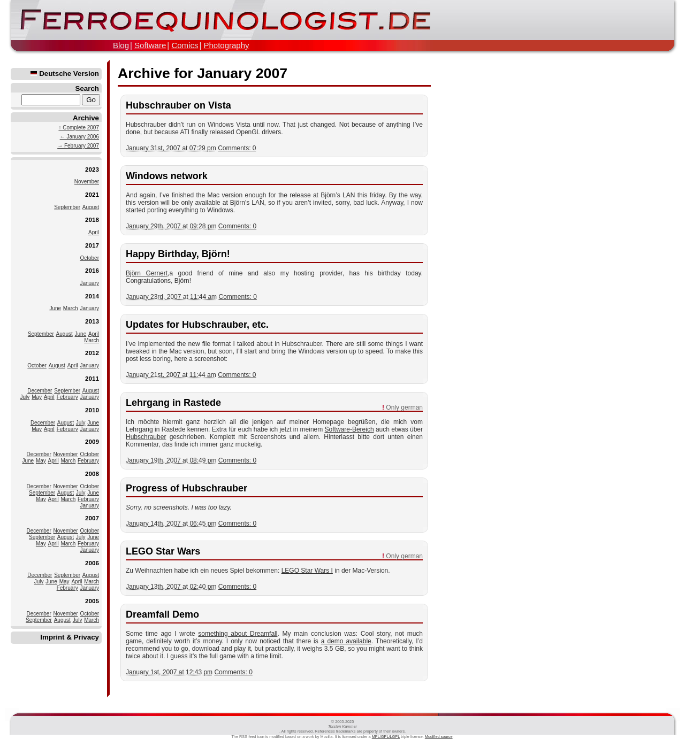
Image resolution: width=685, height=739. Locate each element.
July (25, 397)
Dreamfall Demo (162, 614)
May (37, 397)
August (90, 207)
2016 (92, 270)
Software (150, 45)
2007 (92, 517)
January (89, 283)
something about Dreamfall (237, 633)
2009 (92, 441)
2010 (92, 409)
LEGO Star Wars (163, 551)
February (67, 397)
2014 (92, 295)
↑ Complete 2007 (78, 127)
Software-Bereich (349, 429)
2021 (92, 194)
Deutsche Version (65, 74)
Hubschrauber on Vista (178, 105)
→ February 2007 (78, 146)
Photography (226, 45)
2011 (92, 378)
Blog (121, 45)
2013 (92, 321)
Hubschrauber (146, 437)
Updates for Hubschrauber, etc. (197, 324)
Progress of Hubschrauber (186, 488)
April (93, 232)
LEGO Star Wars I (307, 570)
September (67, 207)
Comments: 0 (237, 148)
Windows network (167, 176)
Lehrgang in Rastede (173, 402)
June (55, 308)
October (89, 258)
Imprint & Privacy (69, 637)
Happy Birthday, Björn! (178, 254)
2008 (92, 473)
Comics (184, 45)
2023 (92, 169)
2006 (92, 562)
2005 (92, 600)
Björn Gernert (147, 273)
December (39, 391)
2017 (92, 245)
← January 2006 (79, 137)
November (86, 181)
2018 (92, 219)
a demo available (346, 641)
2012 (92, 352)
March (70, 308)
